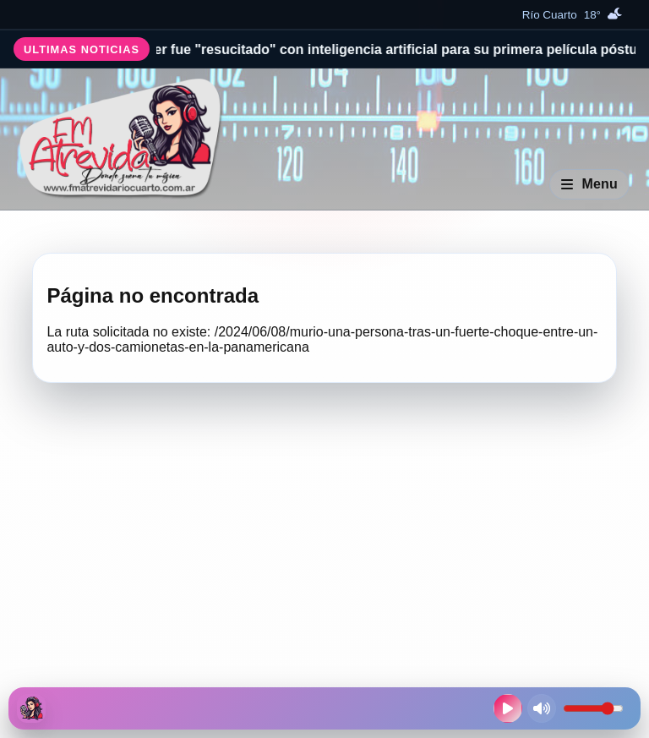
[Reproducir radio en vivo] (508, 708)
